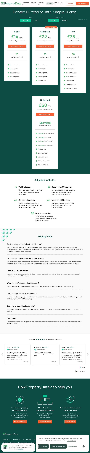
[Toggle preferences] (72, 446)
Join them (20, 449)
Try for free (82, 3)
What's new (27, 439)
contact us (14, 321)
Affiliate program (22, 443)
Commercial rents (8, 443)
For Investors (35, 443)
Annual (64, 20)
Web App (25, 20)
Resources (16, 439)
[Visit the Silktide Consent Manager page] (84, 446)
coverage (77, 261)
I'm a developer (45, 421)
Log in (70, 3)
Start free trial (16, 46)
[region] (45, 354)
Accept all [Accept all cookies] (44, 446)
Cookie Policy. (71, 441)
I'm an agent (70, 421)
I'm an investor (19, 421)
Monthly (53, 20)
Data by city (6, 439)
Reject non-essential (58, 446)
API (36, 20)
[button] (2, 354)
